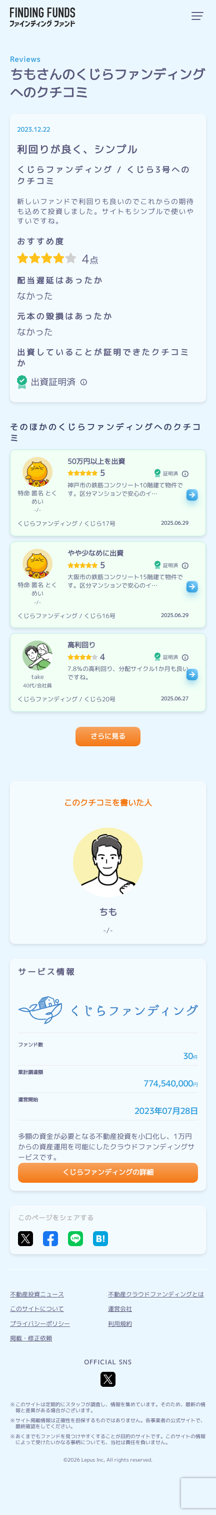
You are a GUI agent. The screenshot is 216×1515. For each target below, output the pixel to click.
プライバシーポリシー (40, 1323)
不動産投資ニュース (37, 1294)
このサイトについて (37, 1308)
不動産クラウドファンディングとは (156, 1294)
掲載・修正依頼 (31, 1338)
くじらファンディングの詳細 (108, 1172)
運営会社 (120, 1308)
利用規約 (120, 1323)
